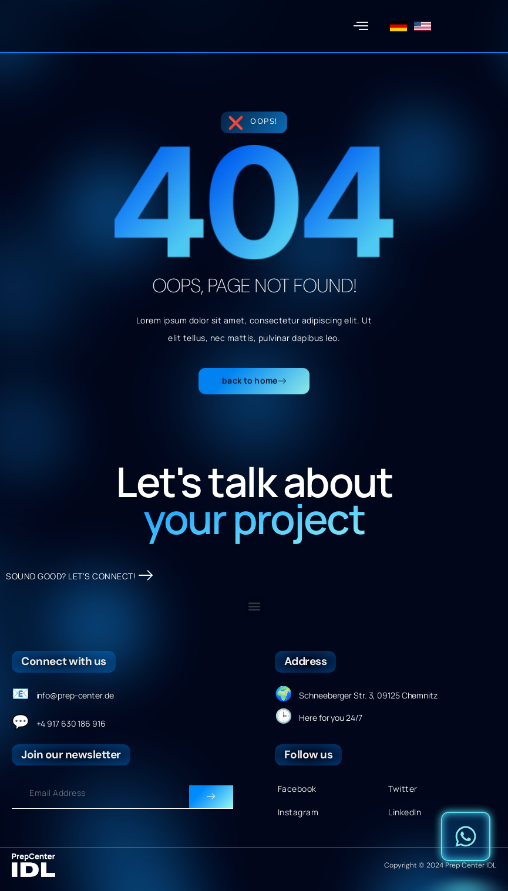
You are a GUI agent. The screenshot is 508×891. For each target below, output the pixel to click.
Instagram (298, 812)
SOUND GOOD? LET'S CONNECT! (79, 576)
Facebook (297, 788)
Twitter (403, 788)
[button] (361, 26)
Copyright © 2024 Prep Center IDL (440, 865)
